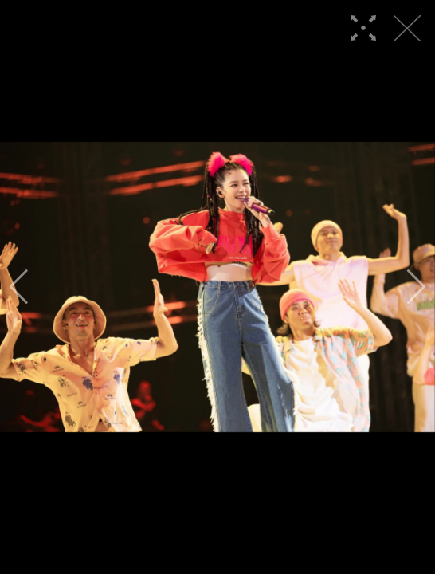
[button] (18, 287)
